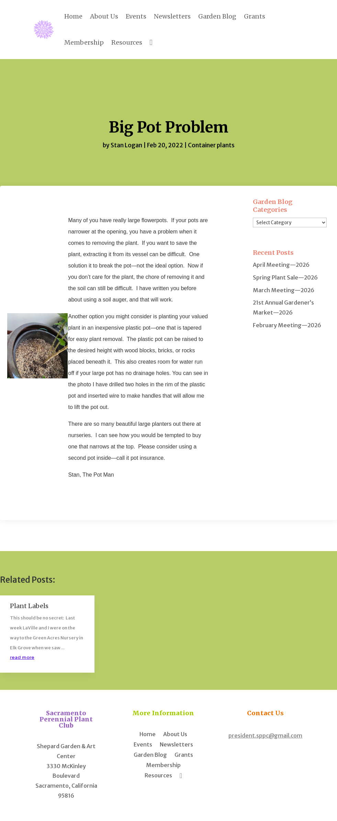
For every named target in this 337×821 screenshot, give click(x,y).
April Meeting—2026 (281, 264)
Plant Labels (29, 606)
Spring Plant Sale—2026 (285, 277)
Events (136, 16)
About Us (104, 16)
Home (73, 16)
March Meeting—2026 (283, 290)
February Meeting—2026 (287, 325)
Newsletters (172, 16)
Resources (126, 42)
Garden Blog (217, 16)
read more (22, 657)
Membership (84, 42)
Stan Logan (126, 145)
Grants (254, 16)
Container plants (211, 145)
